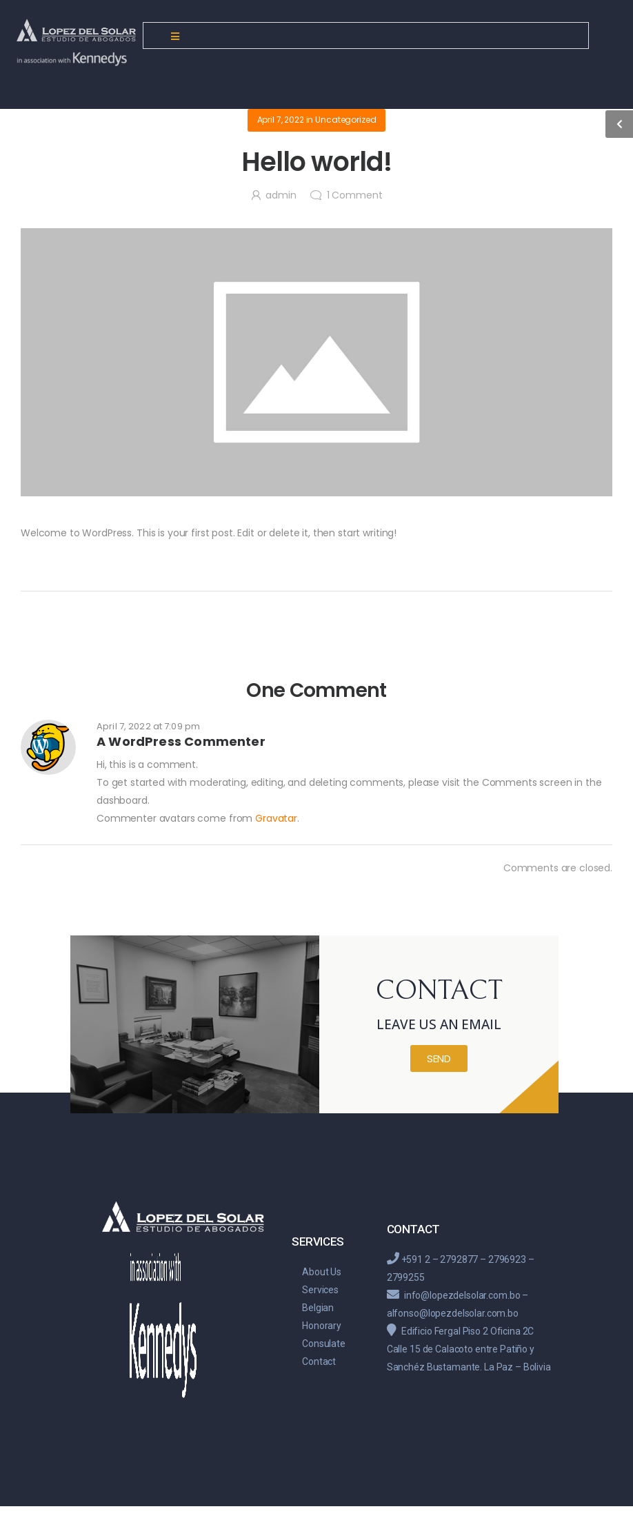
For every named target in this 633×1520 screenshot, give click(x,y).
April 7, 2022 (280, 119)
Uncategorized (345, 119)
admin (280, 195)
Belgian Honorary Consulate (323, 1325)
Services (320, 1289)
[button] (439, 1058)
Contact (319, 1361)
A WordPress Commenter (181, 741)
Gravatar (276, 818)
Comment (355, 195)
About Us (321, 1271)
